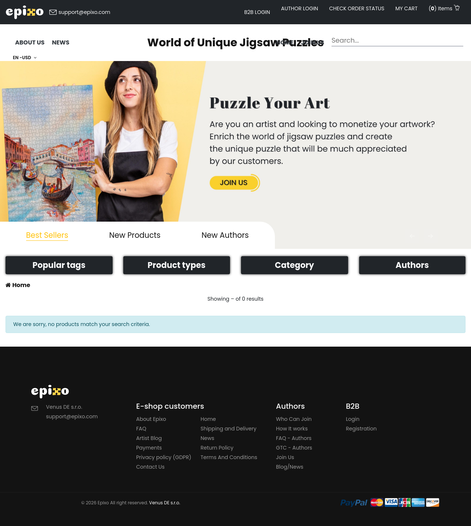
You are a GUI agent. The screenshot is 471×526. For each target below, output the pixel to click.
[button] (412, 236)
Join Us (285, 457)
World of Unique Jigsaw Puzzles (235, 42)
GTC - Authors (294, 447)
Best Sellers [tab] (47, 235)
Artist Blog (149, 438)
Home (285, 42)
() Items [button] (444, 8)
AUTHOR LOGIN (299, 8)
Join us (312, 42)
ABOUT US (30, 42)
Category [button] (294, 265)
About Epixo (151, 419)
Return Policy (217, 447)
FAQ (141, 428)
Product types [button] (176, 265)
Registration (361, 428)
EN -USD (25, 57)
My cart (406, 8)
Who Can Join (294, 419)
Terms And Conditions (229, 457)
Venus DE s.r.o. (164, 503)
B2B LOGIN (257, 12)
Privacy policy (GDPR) (163, 457)
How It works (292, 428)
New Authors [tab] (225, 235)
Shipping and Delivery (228, 428)
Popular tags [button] (58, 265)
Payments (149, 447)
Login (353, 419)
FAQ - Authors (294, 438)
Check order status (356, 8)
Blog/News (289, 466)
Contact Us (150, 466)
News (207, 438)
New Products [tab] (134, 235)
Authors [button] (412, 265)
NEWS (60, 42)
